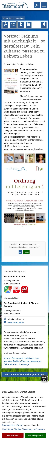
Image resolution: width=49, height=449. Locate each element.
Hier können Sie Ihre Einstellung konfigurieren (23, 429)
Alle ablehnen (12, 435)
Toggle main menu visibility (44, 4)
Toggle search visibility (37, 4)
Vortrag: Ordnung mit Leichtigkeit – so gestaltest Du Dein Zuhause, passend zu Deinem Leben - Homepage (22, 361)
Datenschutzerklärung (12, 425)
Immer (26, 252)
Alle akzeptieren (35, 435)
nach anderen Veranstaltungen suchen (24, 374)
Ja (20, 252)
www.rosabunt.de (16, 322)
